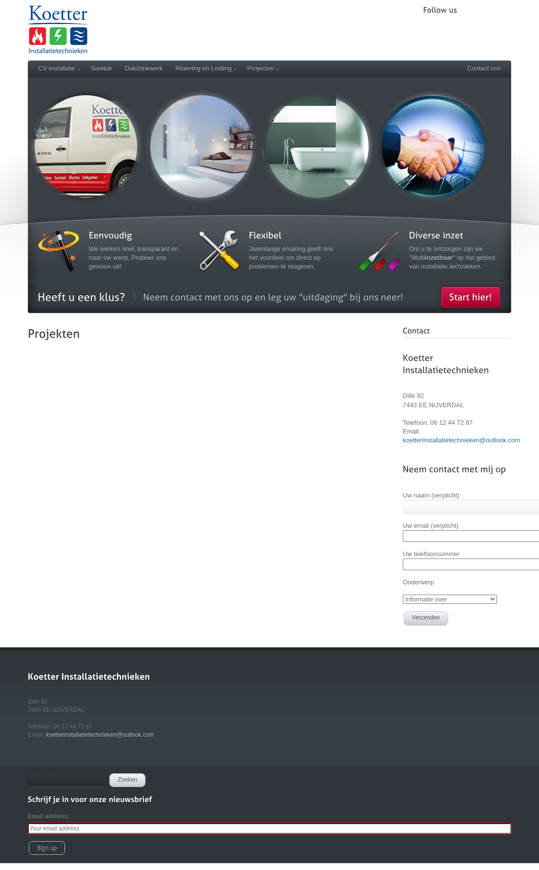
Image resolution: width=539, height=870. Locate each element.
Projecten (262, 68)
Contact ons (484, 68)
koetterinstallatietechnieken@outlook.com (461, 440)
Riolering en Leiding (205, 68)
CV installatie (59, 68)
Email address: (48, 816)
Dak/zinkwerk (144, 68)
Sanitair (101, 68)
